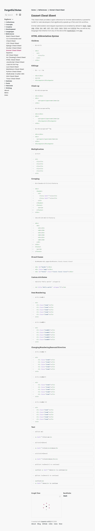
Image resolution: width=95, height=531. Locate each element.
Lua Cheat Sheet (12, 67)
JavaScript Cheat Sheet (15, 62)
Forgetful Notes (12, 10)
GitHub (44, 524)
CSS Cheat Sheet (12, 43)
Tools (8, 83)
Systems (9, 81)
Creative (9, 27)
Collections (10, 22)
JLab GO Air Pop (12, 64)
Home (33, 10)
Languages (10, 31)
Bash (65, 496)
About (6, 90)
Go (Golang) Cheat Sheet (16, 57)
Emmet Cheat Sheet (13, 50)
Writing (9, 88)
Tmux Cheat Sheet (13, 79)
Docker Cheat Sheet (13, 48)
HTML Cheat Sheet (13, 60)
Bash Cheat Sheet (13, 36)
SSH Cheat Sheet (12, 76)
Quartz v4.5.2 (46, 522)
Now (60, 524)
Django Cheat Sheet (13, 46)
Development (11, 29)
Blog (39, 524)
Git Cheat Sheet (12, 55)
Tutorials (9, 86)
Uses (6, 95)
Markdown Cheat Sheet (15, 69)
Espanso (9, 53)
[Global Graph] (60, 496)
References (10, 34)
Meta (6, 93)
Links (50, 524)
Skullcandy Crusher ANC (15, 74)
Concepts (9, 24)
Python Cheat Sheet (13, 72)
